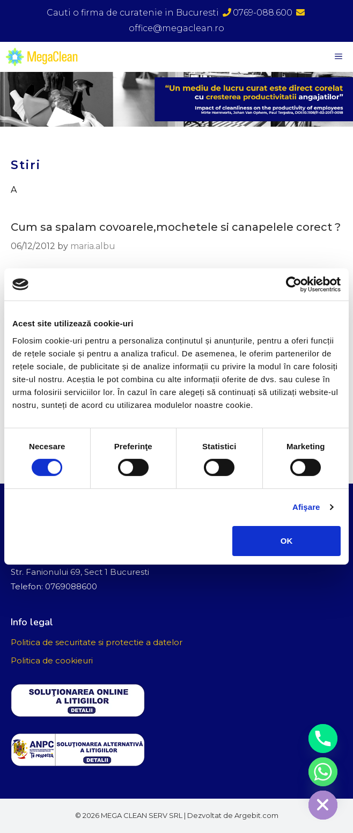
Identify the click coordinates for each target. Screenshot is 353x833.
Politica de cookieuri (52, 660)
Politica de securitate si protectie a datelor (96, 642)
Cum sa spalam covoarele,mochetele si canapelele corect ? (176, 227)
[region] (176, 99)
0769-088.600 (257, 13)
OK (287, 540)
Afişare (306, 507)
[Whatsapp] (322, 771)
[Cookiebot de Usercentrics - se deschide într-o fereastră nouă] (294, 284)
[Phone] (322, 738)
